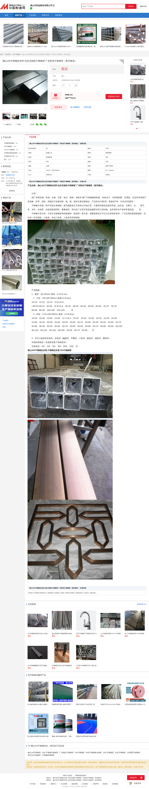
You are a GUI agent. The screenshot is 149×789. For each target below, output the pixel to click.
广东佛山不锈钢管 (66, 753)
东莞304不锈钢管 (34, 755)
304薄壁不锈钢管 (133, 753)
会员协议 (85, 784)
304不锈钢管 (16, 54)
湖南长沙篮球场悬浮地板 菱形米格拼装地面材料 (92, 736)
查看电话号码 (113, 96)
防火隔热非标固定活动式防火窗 (38, 736)
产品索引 (6, 320)
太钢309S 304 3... (7, 247)
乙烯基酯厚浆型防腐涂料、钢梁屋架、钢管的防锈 (92, 46)
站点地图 (64, 784)
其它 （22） (8, 159)
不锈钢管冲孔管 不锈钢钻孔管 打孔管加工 (16, 46)
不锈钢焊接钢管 (48, 755)
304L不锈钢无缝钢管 (50, 753)
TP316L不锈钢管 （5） (11, 150)
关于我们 (33, 784)
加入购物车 (75, 107)
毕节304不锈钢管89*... (9, 294)
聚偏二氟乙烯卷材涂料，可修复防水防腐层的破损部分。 (70, 736)
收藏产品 (7, 124)
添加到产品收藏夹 (9, 324)
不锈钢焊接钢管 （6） (11, 143)
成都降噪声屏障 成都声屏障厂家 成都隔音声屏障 (68, 704)
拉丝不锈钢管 (120, 753)
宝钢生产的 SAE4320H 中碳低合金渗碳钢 (114, 704)
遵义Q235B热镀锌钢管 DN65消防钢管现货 (65, 46)
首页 (1, 54)
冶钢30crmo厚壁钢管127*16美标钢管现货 (40, 46)
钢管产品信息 (67, 775)
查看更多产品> (142, 604)
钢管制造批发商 (80, 775)
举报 (18, 124)
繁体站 (105, 784)
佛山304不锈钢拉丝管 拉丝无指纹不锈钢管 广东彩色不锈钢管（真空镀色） (78, 778)
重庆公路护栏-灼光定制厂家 (85, 704)
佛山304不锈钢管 (34, 753)
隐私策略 (75, 784)
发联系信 (58, 107)
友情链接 (115, 784)
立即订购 (87, 107)
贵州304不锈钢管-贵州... (10, 223)
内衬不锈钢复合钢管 (94, 753)
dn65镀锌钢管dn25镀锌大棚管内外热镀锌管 (42, 704)
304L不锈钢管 (108, 753)
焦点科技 (77, 786)
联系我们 (43, 784)
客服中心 (54, 784)
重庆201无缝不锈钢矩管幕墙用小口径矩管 (114, 46)
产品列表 (8, 54)
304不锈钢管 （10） (10, 146)
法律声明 (96, 784)
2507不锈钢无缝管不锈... (10, 270)
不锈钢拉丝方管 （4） (11, 156)
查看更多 (12, 191)
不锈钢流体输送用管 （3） (13, 153)
